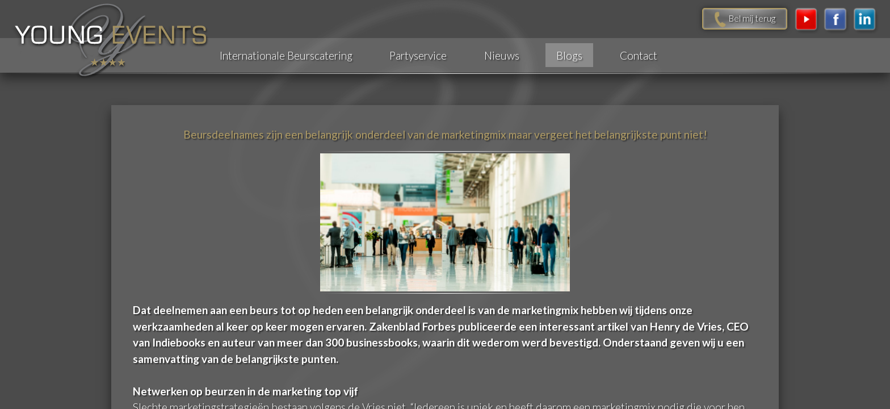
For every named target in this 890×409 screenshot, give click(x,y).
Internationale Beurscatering (286, 55)
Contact (638, 55)
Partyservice (418, 55)
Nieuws (501, 55)
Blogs (569, 55)
